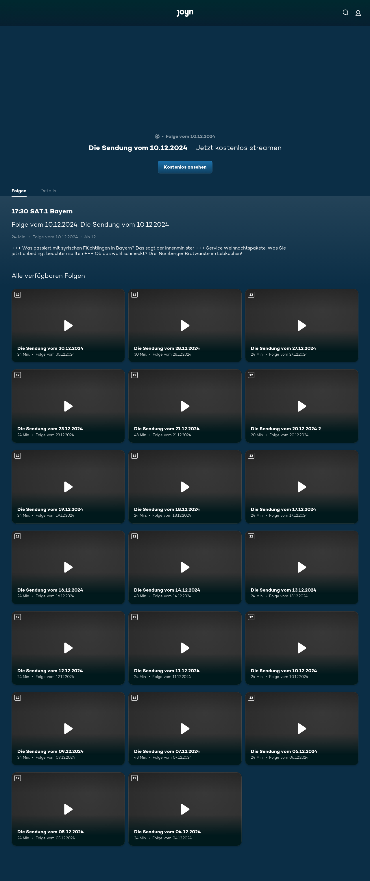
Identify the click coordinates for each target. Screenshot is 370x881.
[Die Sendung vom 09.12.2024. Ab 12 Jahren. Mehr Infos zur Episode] (68, 729)
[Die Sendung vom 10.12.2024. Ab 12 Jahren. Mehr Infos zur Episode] (301, 648)
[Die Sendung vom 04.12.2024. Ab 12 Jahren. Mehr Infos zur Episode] (185, 809)
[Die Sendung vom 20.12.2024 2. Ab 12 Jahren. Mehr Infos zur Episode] (301, 406)
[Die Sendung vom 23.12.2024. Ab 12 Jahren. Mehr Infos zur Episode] (68, 406)
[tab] (20, 191)
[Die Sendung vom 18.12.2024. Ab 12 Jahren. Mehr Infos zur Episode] (185, 487)
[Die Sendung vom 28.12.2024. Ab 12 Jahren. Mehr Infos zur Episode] (185, 326)
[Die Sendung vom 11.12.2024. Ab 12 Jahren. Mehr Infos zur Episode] (185, 648)
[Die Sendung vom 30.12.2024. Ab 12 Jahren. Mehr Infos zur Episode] (68, 326)
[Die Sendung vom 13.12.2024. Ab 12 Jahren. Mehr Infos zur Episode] (301, 567)
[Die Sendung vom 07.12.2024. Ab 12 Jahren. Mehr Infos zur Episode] (185, 729)
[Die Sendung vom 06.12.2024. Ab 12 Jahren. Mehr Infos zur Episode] (301, 729)
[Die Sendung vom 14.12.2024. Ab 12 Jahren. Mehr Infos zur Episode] (185, 567)
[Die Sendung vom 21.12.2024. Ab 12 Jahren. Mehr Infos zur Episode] (185, 406)
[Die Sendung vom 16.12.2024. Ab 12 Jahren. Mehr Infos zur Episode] (68, 567)
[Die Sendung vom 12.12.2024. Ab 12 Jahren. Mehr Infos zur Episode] (68, 648)
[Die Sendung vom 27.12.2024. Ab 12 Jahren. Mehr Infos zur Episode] (301, 326)
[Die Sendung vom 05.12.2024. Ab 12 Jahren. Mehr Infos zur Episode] (68, 809)
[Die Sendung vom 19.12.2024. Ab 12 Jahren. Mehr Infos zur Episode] (68, 487)
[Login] (358, 13)
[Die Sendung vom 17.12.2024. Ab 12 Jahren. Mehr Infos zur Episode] (301, 487)
